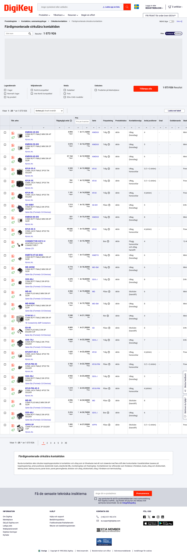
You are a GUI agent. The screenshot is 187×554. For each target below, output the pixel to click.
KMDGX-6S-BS (32, 156)
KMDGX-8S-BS (32, 217)
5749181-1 (30, 315)
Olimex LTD (29, 249)
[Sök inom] (16, 33)
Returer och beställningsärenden (62, 526)
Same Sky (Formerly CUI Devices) (38, 212)
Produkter (43, 15)
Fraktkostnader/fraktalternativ (61, 523)
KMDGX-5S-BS (32, 144)
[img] (18, 9)
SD (93, 328)
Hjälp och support (57, 517)
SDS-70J (29, 340)
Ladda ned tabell (174, 111)
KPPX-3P (29, 424)
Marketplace (8, 520)
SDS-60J (29, 412)
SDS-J (94, 279)
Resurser (72, 15)
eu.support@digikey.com (108, 521)
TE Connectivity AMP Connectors (38, 323)
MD (93, 291)
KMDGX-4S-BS (32, 132)
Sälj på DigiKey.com (11, 523)
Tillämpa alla (146, 89)
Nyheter (6, 535)
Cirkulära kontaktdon (59, 21)
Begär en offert (88, 15)
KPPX (94, 425)
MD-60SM (29, 267)
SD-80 (28, 327)
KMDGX (95, 132)
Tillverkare (58, 15)
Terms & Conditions (52, 551)
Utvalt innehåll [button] (46, 111)
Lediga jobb (7, 526)
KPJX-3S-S (30, 168)
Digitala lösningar (10, 532)
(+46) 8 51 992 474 (106, 517)
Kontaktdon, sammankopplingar (33, 21)
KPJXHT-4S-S (31, 352)
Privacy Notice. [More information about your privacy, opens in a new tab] (70, 551)
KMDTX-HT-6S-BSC (34, 255)
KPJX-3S (29, 180)
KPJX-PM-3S (31, 364)
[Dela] (179, 21)
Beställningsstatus (57, 520)
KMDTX (95, 255)
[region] (93, 547)
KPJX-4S (29, 192)
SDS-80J (29, 279)
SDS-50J (29, 376)
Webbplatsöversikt (10, 529)
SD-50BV (29, 205)
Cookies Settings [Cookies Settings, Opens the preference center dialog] (143, 547)
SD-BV (95, 205)
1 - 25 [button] (10, 111)
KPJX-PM (96, 364)
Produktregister (11, 21)
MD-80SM (29, 303)
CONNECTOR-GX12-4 (35, 241)
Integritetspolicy (129, 503)
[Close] (182, 547)
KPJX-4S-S (30, 229)
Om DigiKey (7, 517)
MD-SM (95, 267)
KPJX (94, 169)
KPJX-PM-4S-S (32, 388)
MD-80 (28, 400)
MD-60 (28, 291)
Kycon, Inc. (29, 139)
